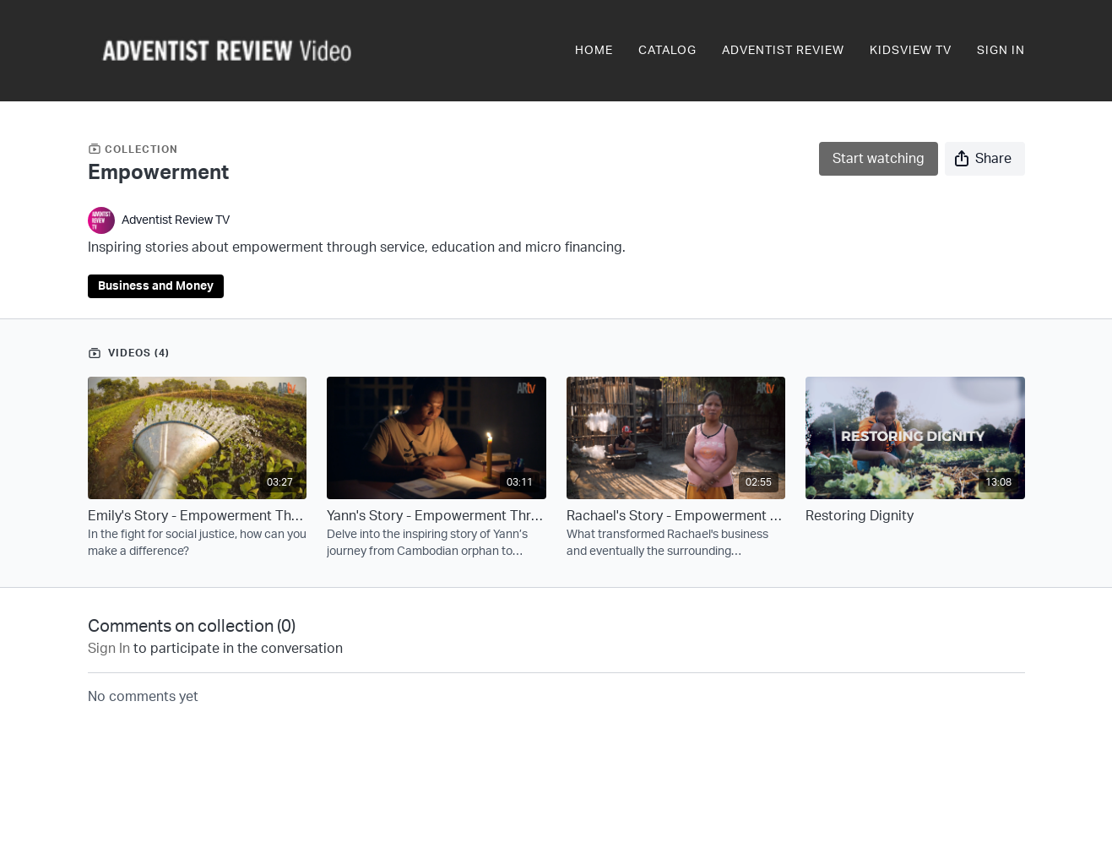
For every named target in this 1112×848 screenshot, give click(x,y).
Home (594, 51)
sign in (109, 648)
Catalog (667, 51)
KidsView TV (911, 51)
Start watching (879, 159)
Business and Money (156, 286)
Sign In (1001, 51)
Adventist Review (783, 51)
